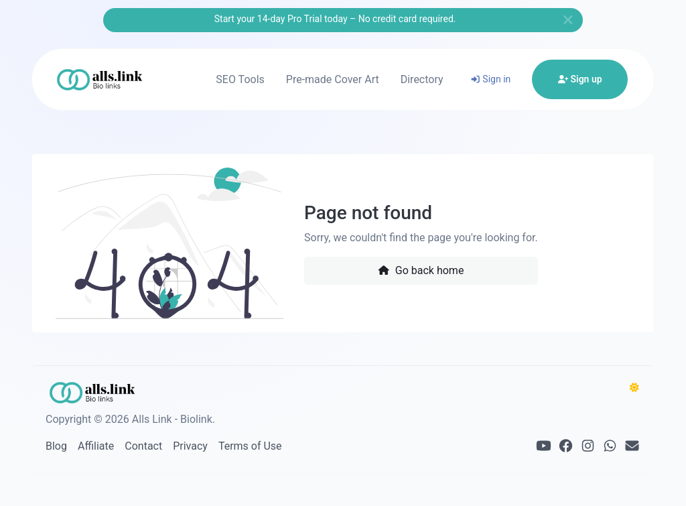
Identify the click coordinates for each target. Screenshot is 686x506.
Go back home (421, 270)
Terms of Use (250, 446)
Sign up (580, 79)
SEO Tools (240, 79)
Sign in (490, 79)
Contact (143, 446)
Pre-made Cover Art (332, 79)
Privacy (190, 446)
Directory (422, 79)
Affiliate (96, 446)
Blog (56, 446)
